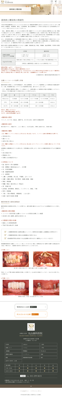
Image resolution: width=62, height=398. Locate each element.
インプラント (26, 354)
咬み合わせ (43, 351)
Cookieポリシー (25, 391)
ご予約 (42, 347)
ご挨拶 (42, 344)
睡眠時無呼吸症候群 (27, 357)
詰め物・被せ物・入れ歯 (11, 360)
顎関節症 (25, 351)
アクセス (25, 347)
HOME (7, 344)
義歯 (7, 357)
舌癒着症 (8, 351)
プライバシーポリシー (37, 391)
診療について (9, 347)
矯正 (42, 357)
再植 (42, 354)
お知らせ (25, 344)
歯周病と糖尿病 (9, 354)
